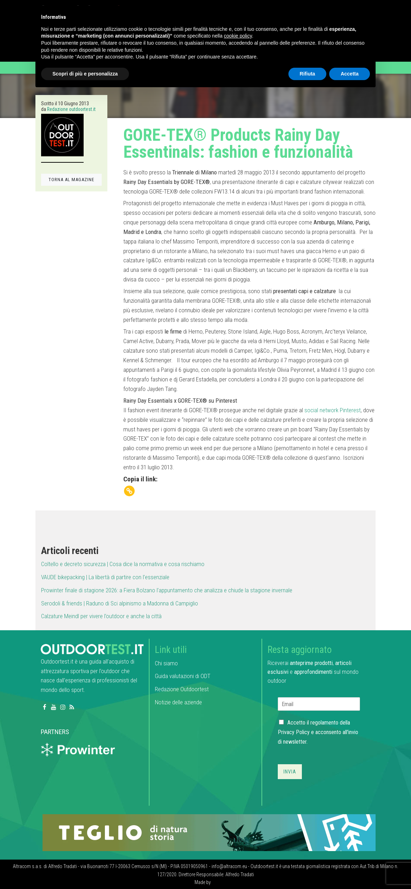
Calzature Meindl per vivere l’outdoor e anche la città (101, 616)
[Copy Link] (129, 491)
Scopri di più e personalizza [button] (85, 74)
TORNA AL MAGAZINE (71, 179)
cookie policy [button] (238, 36)
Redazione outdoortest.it (71, 109)
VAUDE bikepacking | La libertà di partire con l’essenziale (105, 577)
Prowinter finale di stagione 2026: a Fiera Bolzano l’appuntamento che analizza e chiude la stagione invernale (166, 590)
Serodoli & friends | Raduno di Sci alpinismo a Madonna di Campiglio (119, 603)
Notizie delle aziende (178, 702)
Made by (203, 882)
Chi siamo (166, 663)
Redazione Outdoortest (182, 689)
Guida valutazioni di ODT (182, 676)
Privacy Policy (294, 732)
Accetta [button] (349, 74)
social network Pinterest (332, 410)
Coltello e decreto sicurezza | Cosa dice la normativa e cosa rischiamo (122, 563)
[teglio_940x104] (209, 832)
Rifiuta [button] (307, 74)
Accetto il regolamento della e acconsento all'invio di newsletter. (318, 732)
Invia (289, 772)
